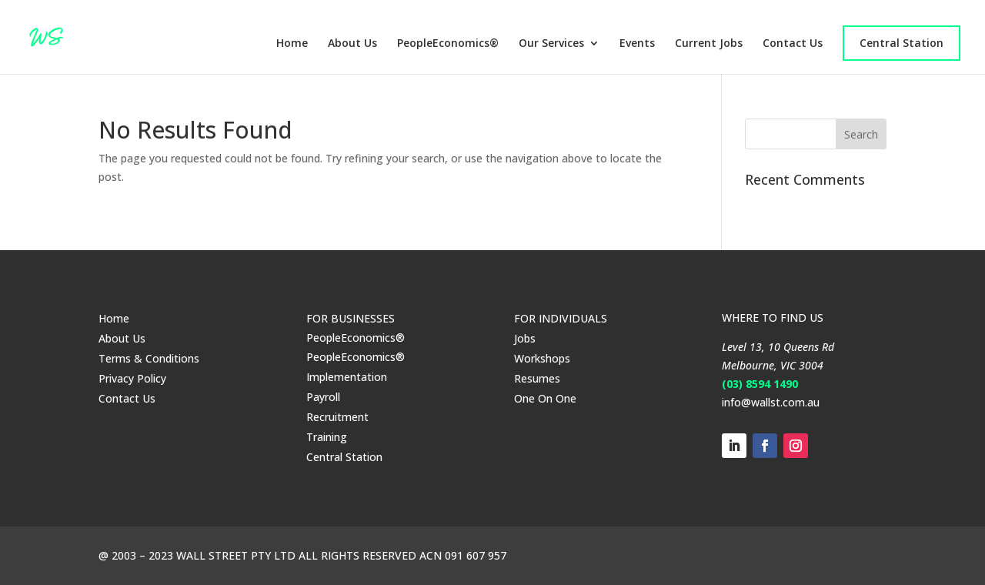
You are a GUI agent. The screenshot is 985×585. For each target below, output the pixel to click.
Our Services (551, 44)
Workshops (542, 358)
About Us (352, 44)
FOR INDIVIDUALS (560, 318)
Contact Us (793, 44)
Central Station (901, 42)
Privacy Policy (132, 378)
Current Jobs (709, 44)
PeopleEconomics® (448, 44)
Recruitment (337, 417)
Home (292, 44)
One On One (545, 398)
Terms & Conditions (148, 358)
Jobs (525, 338)
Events (637, 44)
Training (326, 437)
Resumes (537, 378)
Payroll (323, 396)
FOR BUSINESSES (350, 318)
